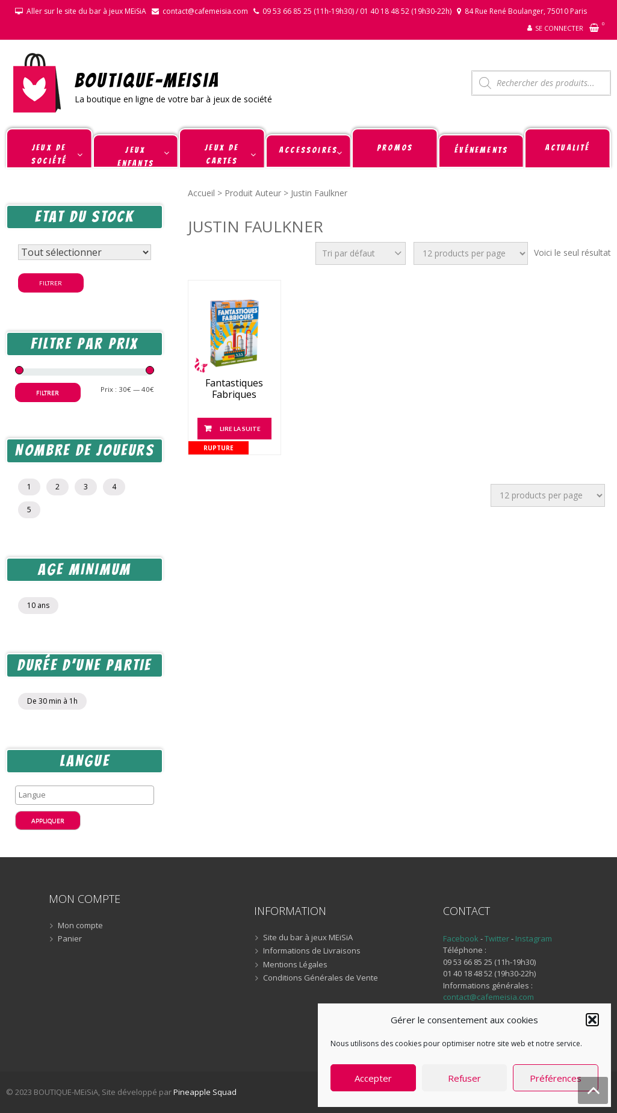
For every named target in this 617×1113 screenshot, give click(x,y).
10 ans (38, 605)
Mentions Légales (295, 965)
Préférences (555, 1078)
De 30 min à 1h (52, 701)
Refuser (464, 1078)
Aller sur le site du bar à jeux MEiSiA (86, 11)
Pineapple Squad (205, 1092)
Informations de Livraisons (312, 951)
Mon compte (80, 926)
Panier (70, 939)
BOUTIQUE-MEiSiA (147, 80)
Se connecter (559, 28)
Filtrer (50, 283)
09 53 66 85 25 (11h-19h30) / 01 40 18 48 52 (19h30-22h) (356, 11)
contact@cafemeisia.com (205, 11)
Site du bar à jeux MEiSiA (308, 938)
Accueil (201, 193)
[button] (592, 1020)
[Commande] (360, 253)
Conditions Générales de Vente (320, 978)
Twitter (498, 938)
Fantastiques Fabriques (234, 388)
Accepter (373, 1078)
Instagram (533, 938)
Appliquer (47, 820)
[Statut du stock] (84, 252)
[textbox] (88, 794)
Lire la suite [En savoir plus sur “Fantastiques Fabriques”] (240, 428)
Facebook (461, 938)
